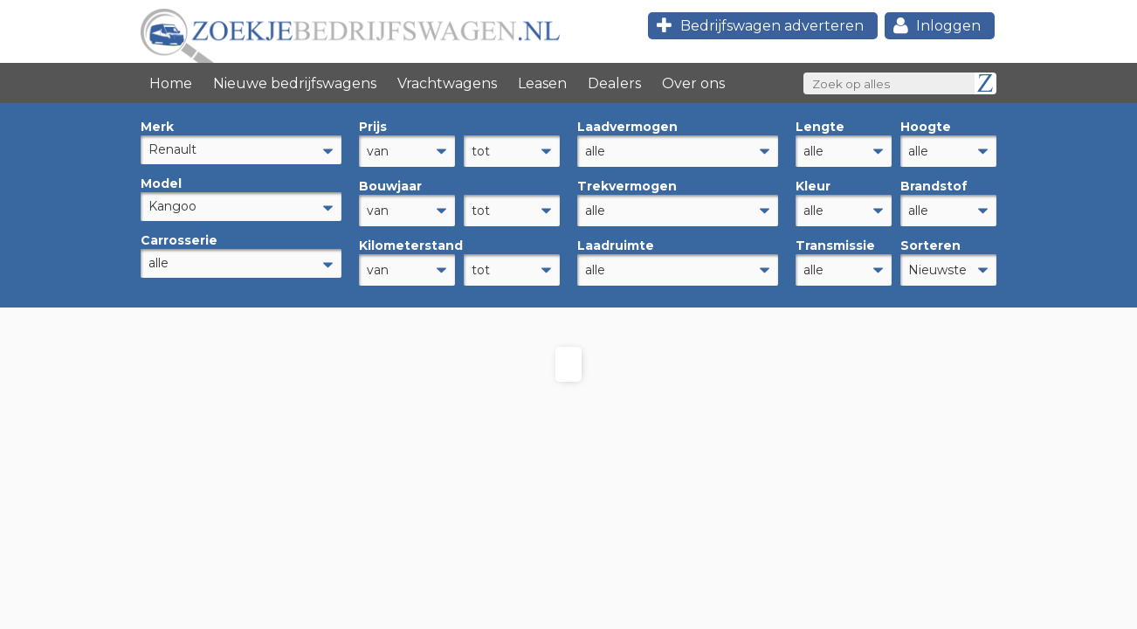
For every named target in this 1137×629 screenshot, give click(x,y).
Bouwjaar (390, 183)
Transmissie (835, 240)
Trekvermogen (627, 183)
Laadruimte (615, 240)
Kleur (813, 183)
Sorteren (930, 240)
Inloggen (935, 25)
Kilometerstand (407, 240)
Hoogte (925, 127)
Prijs (373, 127)
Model (161, 183)
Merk (157, 127)
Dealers (614, 83)
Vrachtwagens (447, 83)
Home (170, 83)
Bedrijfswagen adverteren (757, 25)
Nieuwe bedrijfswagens (294, 83)
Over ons (693, 83)
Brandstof (934, 183)
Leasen (542, 83)
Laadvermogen (627, 127)
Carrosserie (179, 240)
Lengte (820, 127)
